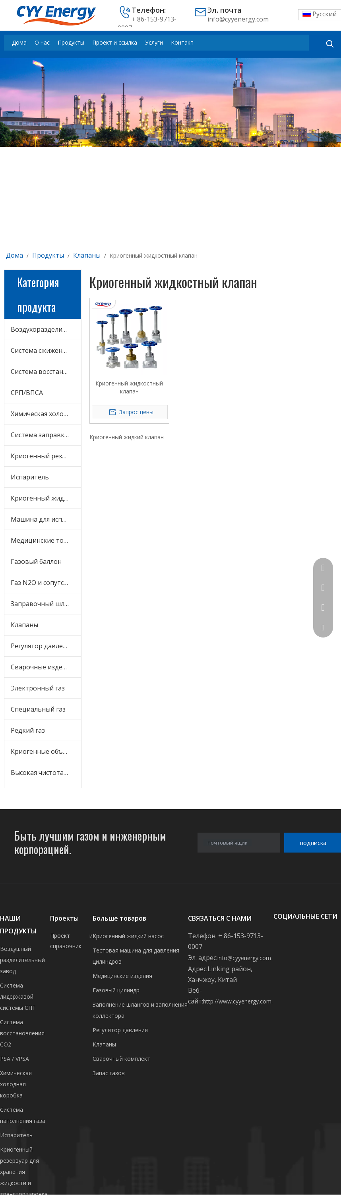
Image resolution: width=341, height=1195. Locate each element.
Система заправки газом (46, 434)
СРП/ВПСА (27, 392)
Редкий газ (28, 730)
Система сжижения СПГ (46, 350)
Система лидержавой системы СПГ (17, 996)
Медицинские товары (45, 540)
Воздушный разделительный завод (22, 960)
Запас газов (109, 1073)
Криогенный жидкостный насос (46, 498)
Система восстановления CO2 (46, 371)
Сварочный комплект (121, 1058)
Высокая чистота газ (43, 772)
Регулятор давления (42, 646)
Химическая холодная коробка (46, 413)
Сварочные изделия (42, 667)
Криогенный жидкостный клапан (129, 387)
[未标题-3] (170, 102)
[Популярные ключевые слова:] (330, 44)
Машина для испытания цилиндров (46, 519)
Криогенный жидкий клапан (126, 437)
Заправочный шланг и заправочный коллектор (46, 603)
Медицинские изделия (122, 976)
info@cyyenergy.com (238, 19)
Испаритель (30, 477)
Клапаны (24, 624)
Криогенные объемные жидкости (46, 751)
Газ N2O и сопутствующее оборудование (46, 582)
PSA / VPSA (14, 1058)
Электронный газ (38, 688)
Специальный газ (38, 709)
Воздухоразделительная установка (46, 329)
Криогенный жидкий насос (128, 936)
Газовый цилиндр (116, 990)
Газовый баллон (36, 561)
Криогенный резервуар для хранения (46, 456)
